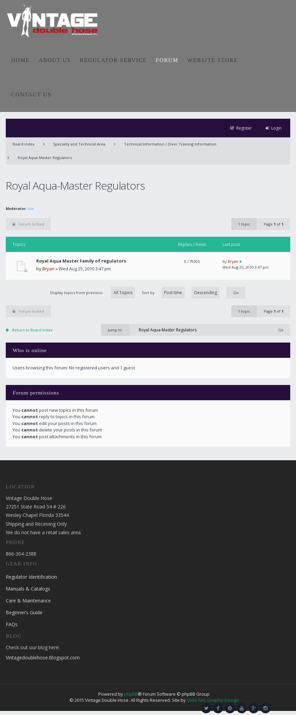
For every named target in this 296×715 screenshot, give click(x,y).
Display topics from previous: (92, 292)
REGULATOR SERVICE (113, 60)
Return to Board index (32, 329)
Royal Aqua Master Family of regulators (81, 261)
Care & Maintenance (28, 600)
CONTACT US (31, 94)
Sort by (181, 292)
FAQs (12, 624)
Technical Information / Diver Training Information (170, 144)
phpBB (131, 694)
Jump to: (115, 329)
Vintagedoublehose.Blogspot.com (43, 657)
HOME (20, 60)
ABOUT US (55, 60)
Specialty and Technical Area (79, 144)
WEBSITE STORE (212, 60)
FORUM (167, 60)
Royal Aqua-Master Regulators (45, 157)
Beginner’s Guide (24, 612)
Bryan (48, 269)
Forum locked (28, 224)
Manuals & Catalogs (28, 588)
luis (31, 208)
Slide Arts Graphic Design (213, 700)
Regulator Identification (31, 577)
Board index (24, 144)
